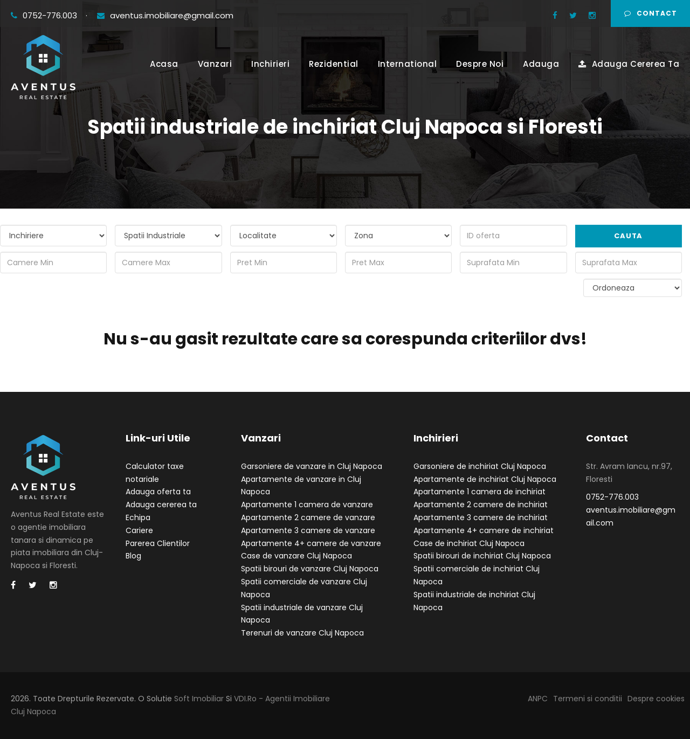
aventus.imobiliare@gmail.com (165, 15)
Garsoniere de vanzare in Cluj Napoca (311, 466)
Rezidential (333, 64)
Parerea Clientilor (158, 543)
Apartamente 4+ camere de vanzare (311, 543)
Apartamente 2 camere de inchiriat (480, 504)
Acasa (164, 64)
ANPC (538, 698)
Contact (650, 13)
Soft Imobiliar (199, 698)
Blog (133, 555)
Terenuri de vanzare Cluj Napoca (302, 632)
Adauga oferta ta (158, 491)
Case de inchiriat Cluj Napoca (469, 543)
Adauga (541, 64)
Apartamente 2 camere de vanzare (308, 517)
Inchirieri (270, 64)
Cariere (139, 530)
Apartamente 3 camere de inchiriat (480, 517)
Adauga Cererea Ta (628, 64)
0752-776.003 (45, 15)
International (407, 64)
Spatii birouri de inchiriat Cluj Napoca (482, 555)
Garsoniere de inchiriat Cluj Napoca (479, 466)
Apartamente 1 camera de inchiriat (479, 491)
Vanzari (215, 64)
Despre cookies (656, 698)
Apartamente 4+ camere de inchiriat (483, 530)
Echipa (138, 517)
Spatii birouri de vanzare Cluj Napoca (309, 568)
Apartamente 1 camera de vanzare (307, 504)
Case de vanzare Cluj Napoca (296, 555)
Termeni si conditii (587, 698)
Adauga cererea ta (161, 504)
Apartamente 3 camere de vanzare (308, 530)
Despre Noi (479, 64)
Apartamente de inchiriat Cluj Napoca (484, 479)
